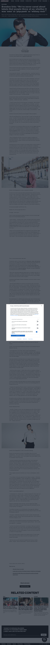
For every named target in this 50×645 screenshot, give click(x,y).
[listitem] (25, 319)
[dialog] (25, 322)
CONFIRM (18, 335)
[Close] (42, 306)
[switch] (37, 321)
